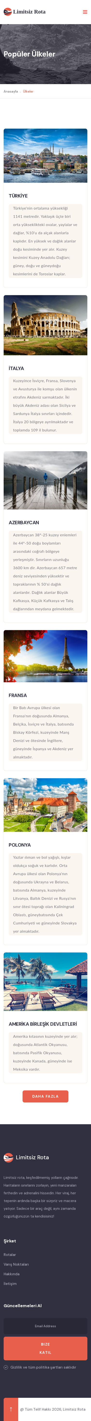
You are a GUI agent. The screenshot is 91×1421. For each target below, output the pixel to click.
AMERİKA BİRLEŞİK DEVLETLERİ (43, 1024)
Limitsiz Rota (74, 1409)
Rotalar (10, 1254)
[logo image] (26, 1158)
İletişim (10, 1283)
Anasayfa (11, 91)
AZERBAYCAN (24, 523)
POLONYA (20, 845)
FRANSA (18, 695)
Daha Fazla (45, 1096)
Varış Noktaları (16, 1264)
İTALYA (16, 368)
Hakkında (11, 1274)
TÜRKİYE (18, 196)
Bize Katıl (46, 1348)
